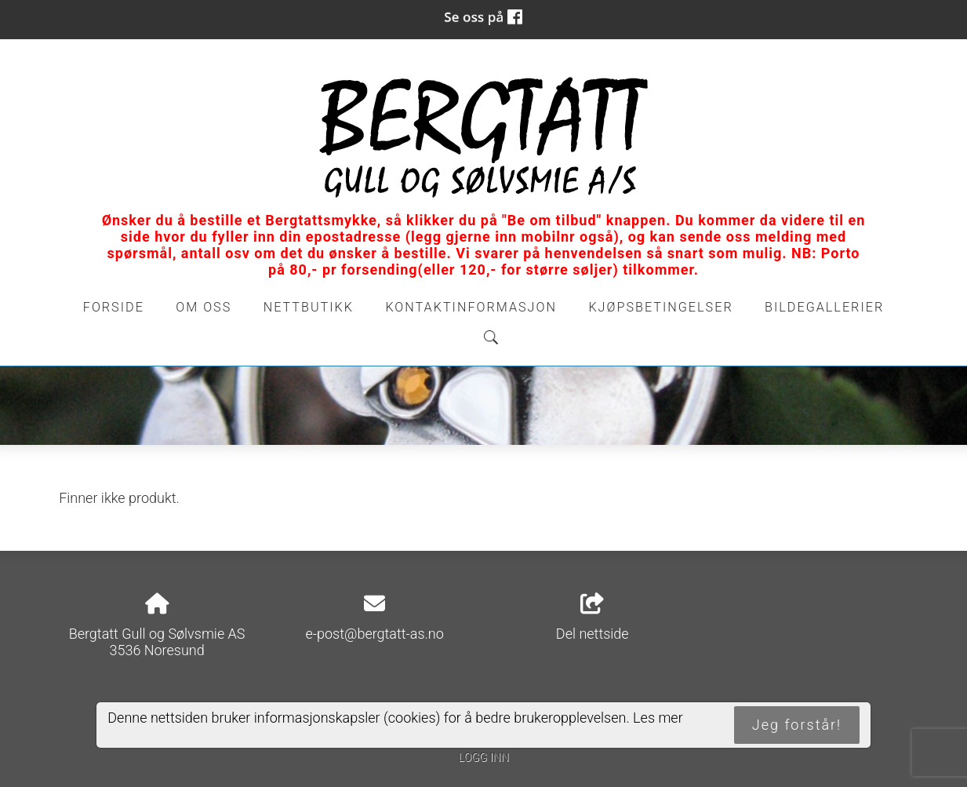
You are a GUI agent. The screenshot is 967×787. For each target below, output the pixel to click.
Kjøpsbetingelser (660, 307)
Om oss (203, 307)
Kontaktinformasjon (471, 307)
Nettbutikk (309, 307)
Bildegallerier (824, 307)
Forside (113, 307)
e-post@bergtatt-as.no (375, 633)
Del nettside (592, 617)
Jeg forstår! (797, 724)
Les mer (658, 717)
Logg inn (483, 757)
